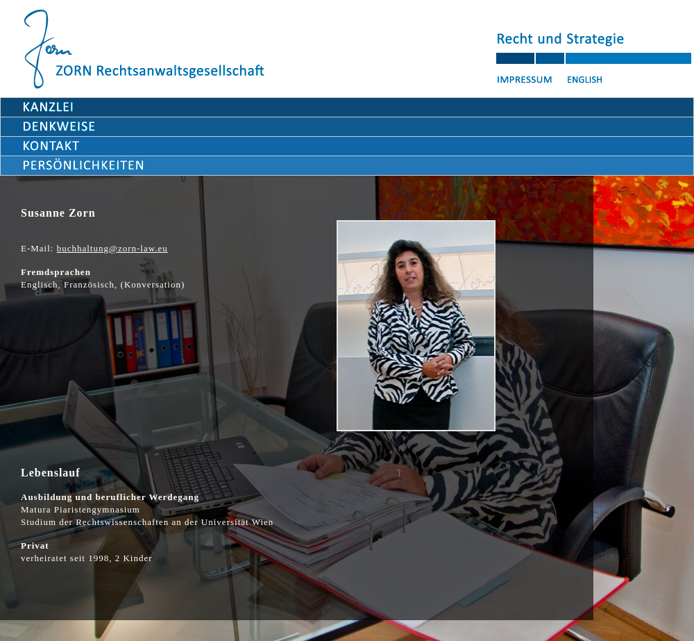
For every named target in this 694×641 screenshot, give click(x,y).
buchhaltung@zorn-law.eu (112, 248)
